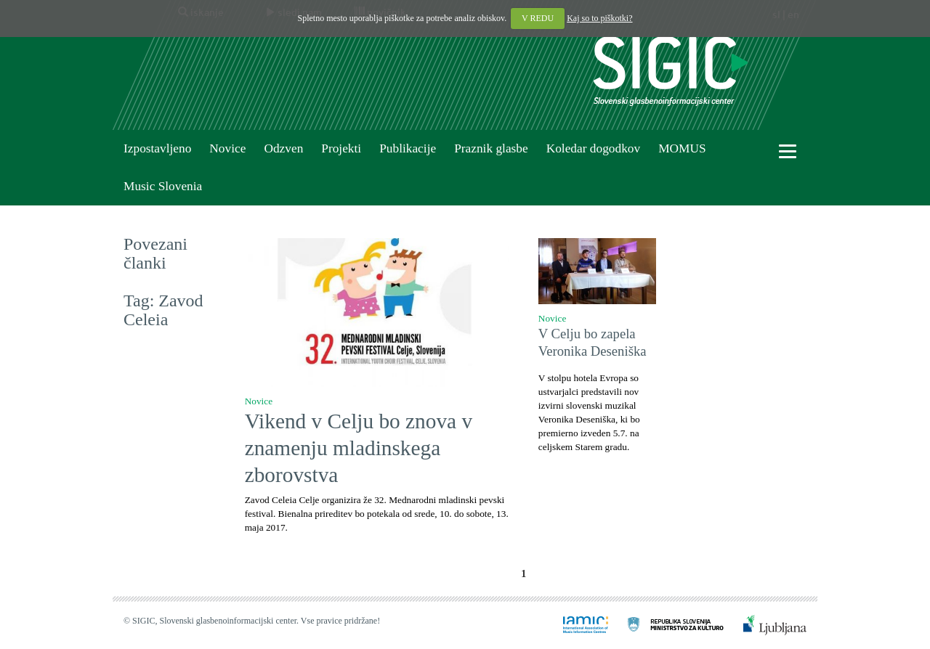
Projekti (341, 148)
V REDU (537, 18)
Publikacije (407, 148)
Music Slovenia (163, 186)
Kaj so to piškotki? (599, 18)
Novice (227, 148)
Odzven (283, 148)
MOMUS (681, 148)
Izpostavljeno (157, 148)
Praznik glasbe (491, 148)
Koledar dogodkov (593, 148)
